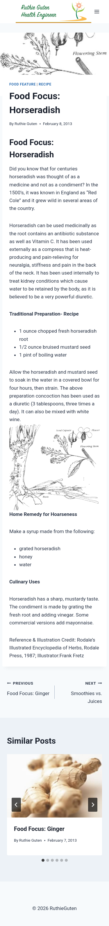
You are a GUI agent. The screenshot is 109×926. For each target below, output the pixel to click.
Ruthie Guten (26, 123)
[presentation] (54, 786)
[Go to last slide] (16, 805)
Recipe (45, 84)
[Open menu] (96, 11)
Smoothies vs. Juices (81, 691)
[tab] (43, 860)
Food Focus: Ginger (28, 687)
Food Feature (22, 84)
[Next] (92, 805)
